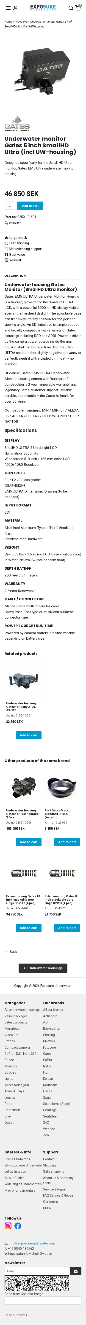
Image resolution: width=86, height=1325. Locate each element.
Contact (49, 1159)
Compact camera (17, 1047)
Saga (47, 1097)
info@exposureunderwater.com (32, 1243)
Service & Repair (55, 1189)
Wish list (13, 223)
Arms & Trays (14, 1091)
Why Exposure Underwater (24, 1165)
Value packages (16, 1016)
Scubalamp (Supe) (56, 1104)
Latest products (16, 1022)
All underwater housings (22, 1010)
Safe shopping (53, 1171)
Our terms (50, 1202)
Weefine (49, 1129)
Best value (15, 255)
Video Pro (21, 21)
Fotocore (49, 1047)
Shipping (49, 1165)
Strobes (10, 1072)
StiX (46, 1122)
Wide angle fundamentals (23, 1184)
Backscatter (52, 1028)
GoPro (47, 1060)
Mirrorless (12, 1028)
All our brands (53, 1010)
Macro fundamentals (20, 1190)
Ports (8, 1104)
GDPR (47, 1208)
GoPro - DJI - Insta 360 (20, 1054)
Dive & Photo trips (17, 1159)
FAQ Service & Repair (58, 1195)
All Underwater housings (43, 968)
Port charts (13, 1110)
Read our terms (16, 1315)
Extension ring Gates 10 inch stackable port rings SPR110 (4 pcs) (23, 899)
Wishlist (13, 260)
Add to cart (30, 205)
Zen (46, 1135)
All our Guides (14, 1178)
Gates (47, 1054)
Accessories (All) (17, 1085)
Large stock (18, 238)
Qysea (47, 1091)
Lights (9, 1078)
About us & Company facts (58, 1180)
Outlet (9, 1122)
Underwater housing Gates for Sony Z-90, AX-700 (21, 707)
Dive (8, 1116)
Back (11, 951)
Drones (10, 1041)
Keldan (48, 1078)
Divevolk (49, 1041)
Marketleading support (25, 249)
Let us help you (15, 1171)
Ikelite (47, 1066)
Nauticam (50, 1085)
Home (8, 21)
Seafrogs (50, 1110)
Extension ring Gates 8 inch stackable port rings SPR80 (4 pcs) (61, 899)
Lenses (10, 1097)
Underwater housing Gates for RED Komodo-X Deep (23, 814)
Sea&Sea (50, 1116)
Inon (46, 1072)
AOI (45, 1022)
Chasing (49, 1035)
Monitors (11, 1066)
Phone (9, 1060)
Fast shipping (19, 243)
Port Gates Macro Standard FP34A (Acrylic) (57, 814)
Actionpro (50, 1016)
